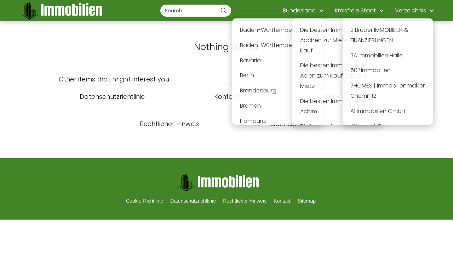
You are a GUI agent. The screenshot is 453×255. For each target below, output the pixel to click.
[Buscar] (223, 10)
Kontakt (282, 201)
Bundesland (299, 10)
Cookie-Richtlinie (144, 201)
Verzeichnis (410, 10)
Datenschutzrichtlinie (193, 201)
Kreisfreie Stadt (355, 10)
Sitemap (307, 201)
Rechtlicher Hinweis (244, 201)
